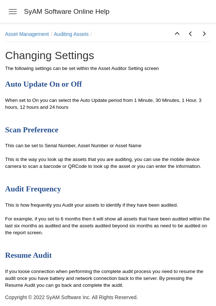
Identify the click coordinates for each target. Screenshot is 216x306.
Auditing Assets (71, 34)
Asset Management (27, 34)
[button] (177, 34)
